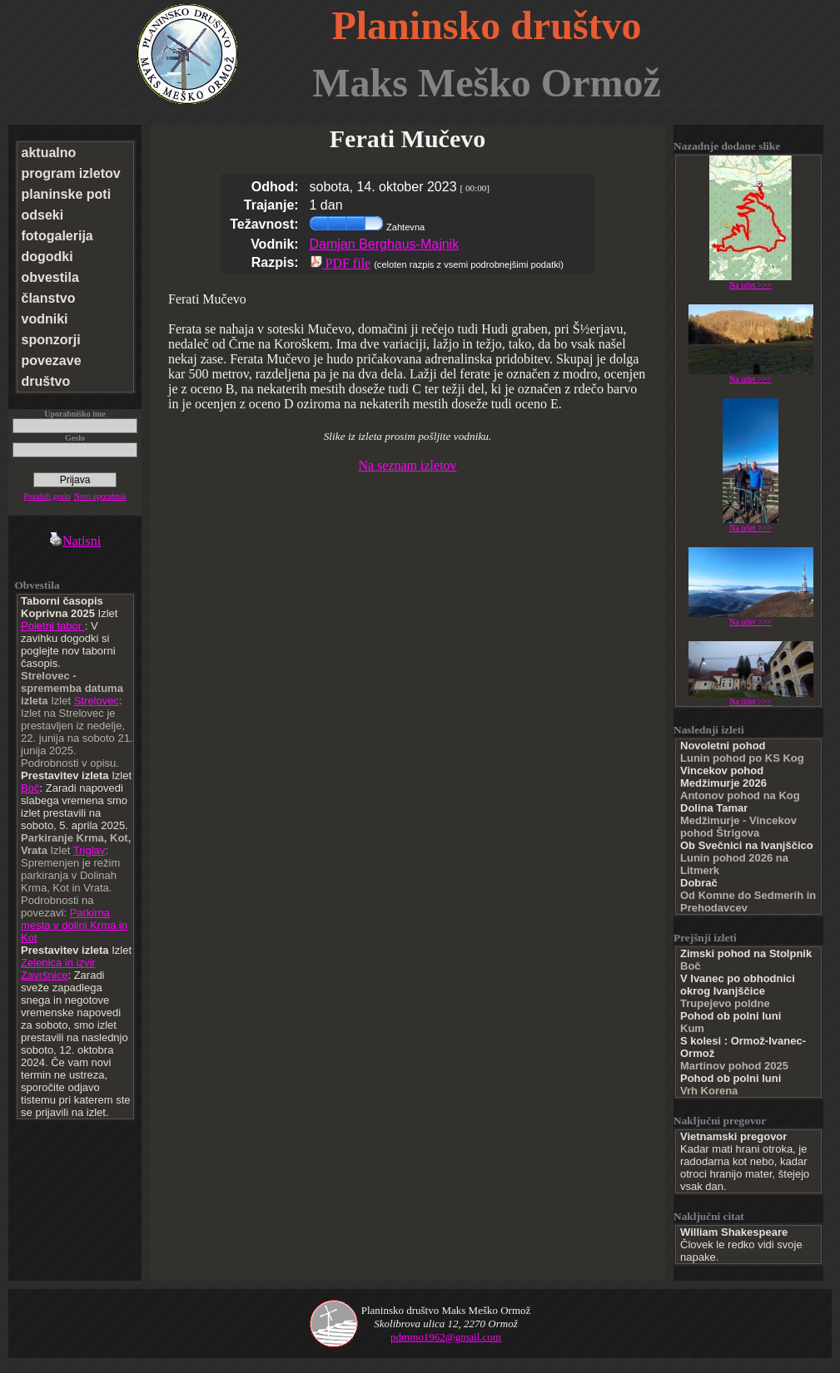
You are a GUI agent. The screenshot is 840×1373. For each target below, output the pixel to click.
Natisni (75, 541)
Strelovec (96, 700)
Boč (30, 788)
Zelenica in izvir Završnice (58, 968)
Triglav (89, 850)
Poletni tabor (53, 626)
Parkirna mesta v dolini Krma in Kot (74, 925)
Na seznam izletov (407, 465)
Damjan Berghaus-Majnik (385, 244)
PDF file (340, 263)
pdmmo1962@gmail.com (445, 1337)
